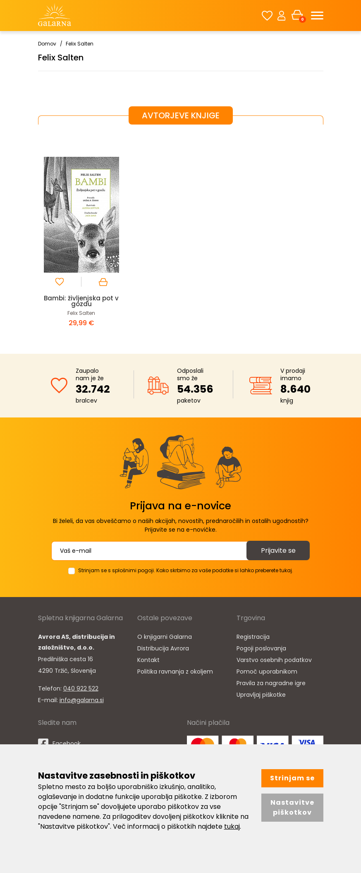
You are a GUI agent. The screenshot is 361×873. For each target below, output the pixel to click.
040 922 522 (80, 688)
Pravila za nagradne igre (271, 683)
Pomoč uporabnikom (267, 671)
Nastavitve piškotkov (292, 807)
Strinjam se (292, 778)
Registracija (253, 637)
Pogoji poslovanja (261, 648)
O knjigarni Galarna (164, 637)
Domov (47, 43)
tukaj (232, 826)
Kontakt (148, 660)
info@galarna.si (82, 700)
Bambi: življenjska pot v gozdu (81, 301)
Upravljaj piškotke (261, 695)
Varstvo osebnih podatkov (274, 660)
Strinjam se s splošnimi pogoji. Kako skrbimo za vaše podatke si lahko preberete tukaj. (185, 570)
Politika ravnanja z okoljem (175, 671)
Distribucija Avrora (163, 648)
